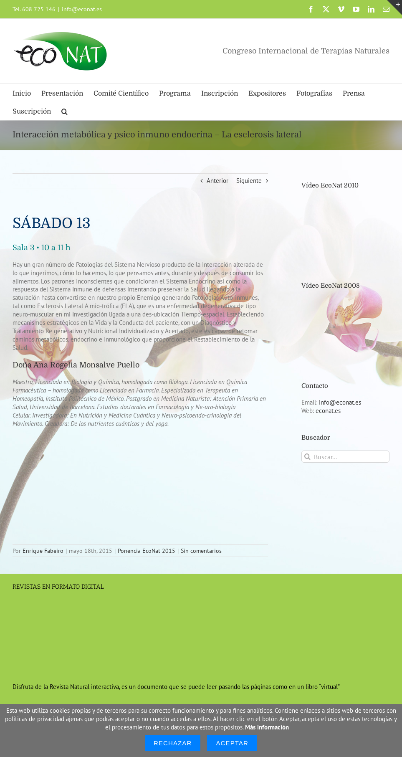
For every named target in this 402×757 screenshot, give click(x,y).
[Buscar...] (345, 457)
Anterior (217, 181)
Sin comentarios (201, 550)
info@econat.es (82, 9)
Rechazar (173, 743)
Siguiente (249, 181)
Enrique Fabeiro (43, 550)
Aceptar (232, 743)
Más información (267, 727)
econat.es (328, 411)
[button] (64, 111)
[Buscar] (307, 457)
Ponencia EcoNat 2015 (146, 550)
